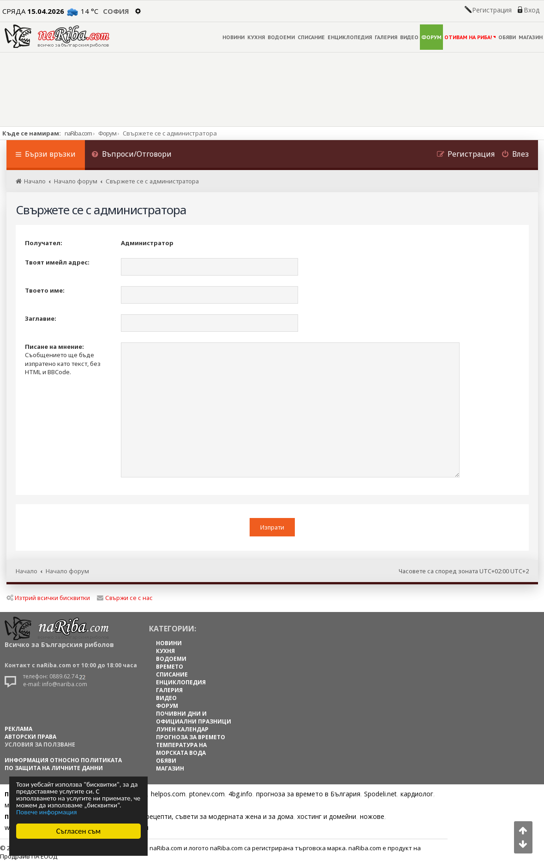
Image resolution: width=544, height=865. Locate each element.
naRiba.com (78, 133)
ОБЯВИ (507, 37)
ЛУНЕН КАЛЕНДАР (182, 729)
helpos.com (168, 793)
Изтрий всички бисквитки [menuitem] (48, 598)
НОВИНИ (233, 37)
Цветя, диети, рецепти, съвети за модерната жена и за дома (196, 816)
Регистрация (492, 10)
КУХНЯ (256, 37)
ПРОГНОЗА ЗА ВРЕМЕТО (190, 737)
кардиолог (417, 793)
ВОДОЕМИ (281, 37)
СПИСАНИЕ (311, 37)
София (116, 11)
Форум (107, 133)
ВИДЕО (409, 37)
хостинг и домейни (326, 816)
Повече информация (46, 812)
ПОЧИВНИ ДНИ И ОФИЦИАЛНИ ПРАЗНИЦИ (193, 717)
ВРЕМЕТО (169, 667)
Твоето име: (45, 290)
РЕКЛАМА (18, 729)
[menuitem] (132, 155)
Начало (26, 571)
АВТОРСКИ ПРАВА (30, 737)
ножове (372, 816)
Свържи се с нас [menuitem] (125, 598)
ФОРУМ (431, 37)
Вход (531, 10)
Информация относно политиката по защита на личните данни (63, 764)
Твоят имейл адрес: (57, 262)
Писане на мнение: (54, 346)
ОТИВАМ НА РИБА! (470, 37)
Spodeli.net (380, 793)
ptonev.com (207, 793)
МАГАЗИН (531, 37)
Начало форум (67, 571)
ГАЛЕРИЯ (386, 37)
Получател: (43, 243)
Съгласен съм (78, 831)
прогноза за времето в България (308, 793)
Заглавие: (40, 318)
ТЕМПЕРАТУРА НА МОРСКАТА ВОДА (181, 749)
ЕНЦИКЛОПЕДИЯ (350, 37)
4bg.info (240, 793)
